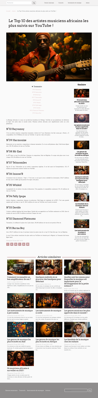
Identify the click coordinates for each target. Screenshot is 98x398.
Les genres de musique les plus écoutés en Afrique (82, 153)
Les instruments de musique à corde (48, 311)
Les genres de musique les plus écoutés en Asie (19, 340)
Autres (87, 3)
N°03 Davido (36, 108)
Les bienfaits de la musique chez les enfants (81, 205)
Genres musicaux (49, 3)
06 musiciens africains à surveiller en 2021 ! (81, 101)
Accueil (8, 11)
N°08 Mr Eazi (37, 95)
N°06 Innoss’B (37, 100)
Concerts (60, 3)
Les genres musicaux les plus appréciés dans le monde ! (81, 126)
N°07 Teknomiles (37, 97)
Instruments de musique (74, 3)
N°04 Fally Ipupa (36, 105)
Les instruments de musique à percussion (82, 232)
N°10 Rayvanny (37, 90)
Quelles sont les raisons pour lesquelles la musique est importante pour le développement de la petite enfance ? (77, 281)
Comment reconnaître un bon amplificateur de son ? (19, 278)
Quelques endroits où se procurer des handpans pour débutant (82, 179)
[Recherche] (19, 2)
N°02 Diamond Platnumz (37, 110)
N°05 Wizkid (36, 103)
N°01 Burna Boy (37, 113)
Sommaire (38, 86)
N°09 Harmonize (37, 92)
